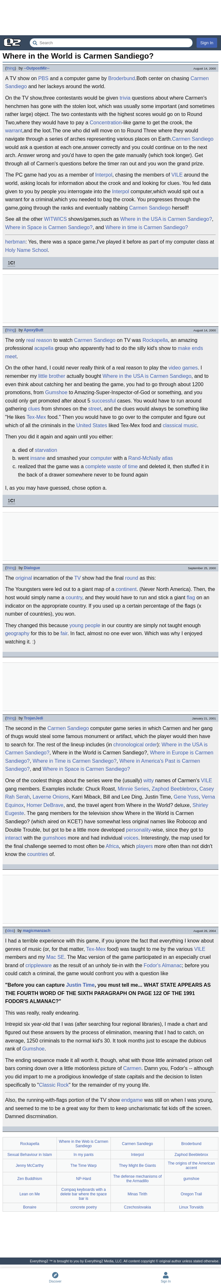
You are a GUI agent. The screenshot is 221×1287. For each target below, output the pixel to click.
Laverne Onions (50, 797)
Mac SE (55, 957)
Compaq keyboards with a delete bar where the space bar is (83, 1194)
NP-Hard (83, 1178)
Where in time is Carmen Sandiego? (146, 227)
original (23, 578)
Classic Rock (53, 1085)
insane (37, 458)
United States (91, 425)
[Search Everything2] (111, 42)
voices (131, 838)
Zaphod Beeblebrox (174, 789)
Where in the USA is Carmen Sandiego (146, 376)
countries (37, 854)
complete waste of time (111, 466)
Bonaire (29, 1207)
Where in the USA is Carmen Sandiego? (166, 219)
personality (138, 830)
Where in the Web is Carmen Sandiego (83, 1143)
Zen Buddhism (29, 1178)
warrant (13, 130)
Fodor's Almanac (163, 965)
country (74, 597)
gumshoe (191, 1178)
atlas (167, 458)
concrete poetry (83, 1207)
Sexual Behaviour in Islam (29, 1154)
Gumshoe (56, 392)
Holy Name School (26, 250)
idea (10, 930)
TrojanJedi (33, 718)
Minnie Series (133, 789)
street (94, 408)
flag (191, 597)
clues (34, 408)
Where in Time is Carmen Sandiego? (74, 761)
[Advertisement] (110, 18)
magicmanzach (36, 930)
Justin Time (80, 985)
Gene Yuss (186, 797)
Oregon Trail (191, 1194)
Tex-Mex (36, 417)
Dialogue (32, 568)
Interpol (103, 175)
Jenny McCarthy (30, 1165)
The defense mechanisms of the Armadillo (137, 1178)
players (144, 846)
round (131, 578)
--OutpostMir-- (36, 68)
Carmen (132, 1068)
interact (13, 838)
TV (77, 578)
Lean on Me (30, 1194)
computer (101, 458)
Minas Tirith (137, 1194)
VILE (177, 175)
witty (148, 780)
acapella (44, 348)
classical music (180, 425)
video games (183, 367)
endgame (132, 1100)
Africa (112, 846)
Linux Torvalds (191, 1207)
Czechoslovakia (137, 1207)
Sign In (206, 42)
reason (44, 340)
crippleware (38, 965)
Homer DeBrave (45, 805)
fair (64, 633)
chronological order (135, 744)
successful (104, 400)
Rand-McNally (144, 458)
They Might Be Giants (137, 1165)
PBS (43, 78)
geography (17, 633)
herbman (15, 242)
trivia (124, 98)
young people (84, 625)
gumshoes (54, 838)
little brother (51, 376)
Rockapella (155, 340)
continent (126, 589)
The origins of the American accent (191, 1165)
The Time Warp (83, 1165)
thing (10, 68)
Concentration (106, 122)
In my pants (83, 1154)
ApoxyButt (33, 330)
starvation (46, 450)
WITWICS (55, 219)
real (30, 340)
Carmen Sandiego (192, 139)
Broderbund (121, 78)
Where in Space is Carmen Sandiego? (49, 227)
